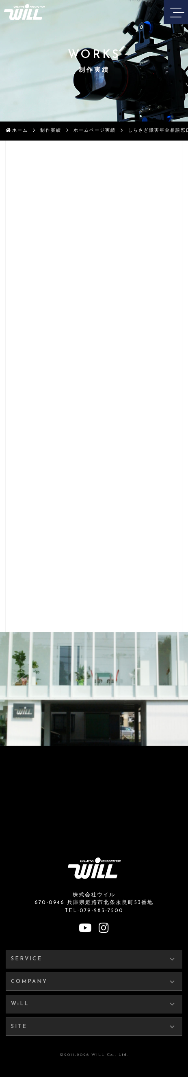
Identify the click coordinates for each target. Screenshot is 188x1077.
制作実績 (50, 130)
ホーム (20, 130)
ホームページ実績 (94, 130)
